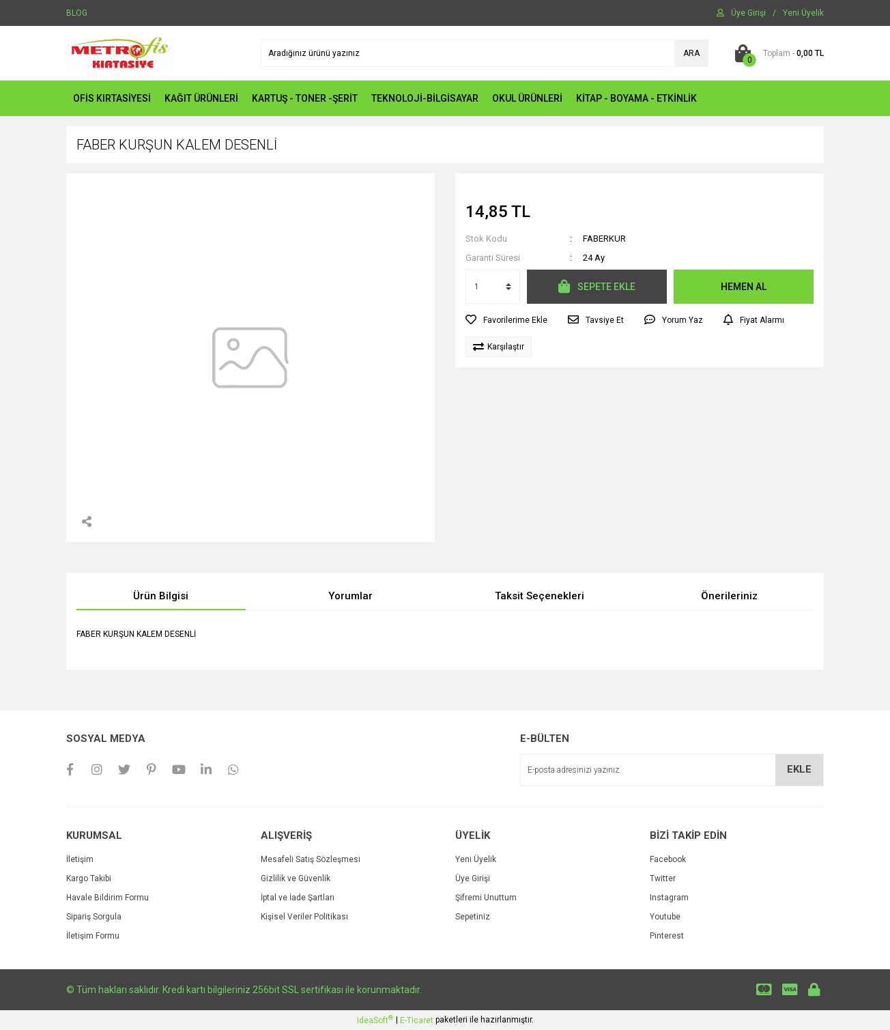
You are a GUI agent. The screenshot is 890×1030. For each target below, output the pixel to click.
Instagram (669, 897)
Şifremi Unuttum (486, 897)
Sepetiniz (472, 916)
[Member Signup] (803, 13)
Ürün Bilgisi (160, 596)
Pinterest (667, 936)
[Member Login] (748, 13)
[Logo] (120, 52)
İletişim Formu (92, 936)
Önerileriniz (729, 596)
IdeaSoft (375, 1019)
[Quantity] (492, 287)
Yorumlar (350, 596)
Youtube (665, 916)
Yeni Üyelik (475, 859)
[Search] (484, 53)
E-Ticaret (416, 1020)
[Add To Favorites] (506, 320)
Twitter (663, 878)
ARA (691, 53)
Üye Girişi (472, 878)
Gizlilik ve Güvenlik (295, 878)
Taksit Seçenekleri (539, 596)
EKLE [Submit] (799, 769)
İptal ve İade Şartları (297, 897)
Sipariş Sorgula (93, 916)
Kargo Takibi (88, 878)
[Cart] (776, 53)
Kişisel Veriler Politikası (304, 916)
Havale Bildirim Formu (107, 897)
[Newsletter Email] (672, 770)
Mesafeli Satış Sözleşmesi (310, 859)
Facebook (668, 859)
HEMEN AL (743, 286)
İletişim (80, 859)
